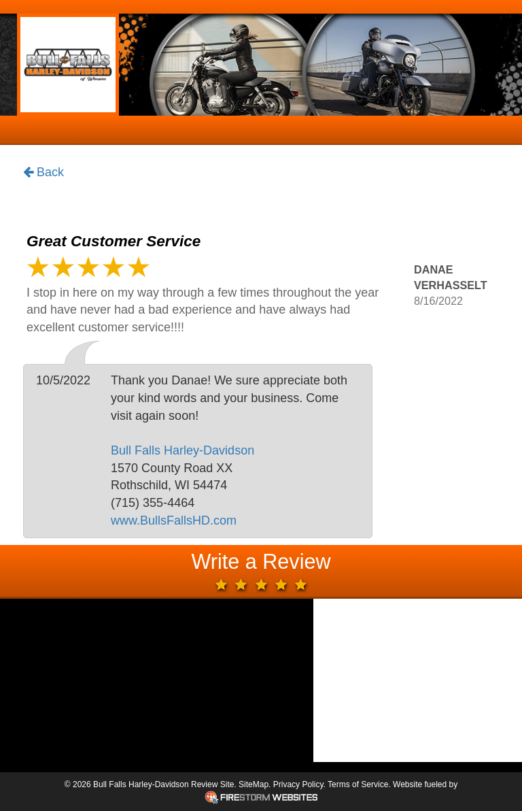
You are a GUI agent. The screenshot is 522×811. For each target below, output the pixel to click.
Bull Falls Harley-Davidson (182, 450)
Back (43, 172)
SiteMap (253, 784)
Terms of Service (358, 784)
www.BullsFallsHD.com (174, 520)
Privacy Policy (298, 784)
